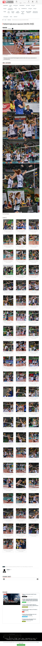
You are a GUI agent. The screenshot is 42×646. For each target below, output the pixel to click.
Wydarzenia (22, 5)
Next (37, 579)
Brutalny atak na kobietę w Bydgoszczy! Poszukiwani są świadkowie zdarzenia (30, 610)
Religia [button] (35, 9)
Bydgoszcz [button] (15, 6)
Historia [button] (30, 9)
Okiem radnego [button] (17, 12)
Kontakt (15, 16)
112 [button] (19, 9)
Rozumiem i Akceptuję (21, 644)
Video (11, 16)
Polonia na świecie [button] (22, 13)
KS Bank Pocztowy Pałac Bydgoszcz (22, 566)
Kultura (19, 638)
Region (23, 638)
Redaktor (9, 28)
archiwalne (30, 639)
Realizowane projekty (28, 12)
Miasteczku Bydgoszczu (35, 12)
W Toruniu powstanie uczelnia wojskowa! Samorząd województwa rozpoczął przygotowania (29, 619)
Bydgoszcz (6, 638)
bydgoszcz (6, 566)
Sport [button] (15, 9)
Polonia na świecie (9, 639)
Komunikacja (24, 8)
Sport (5, 19)
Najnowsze (5, 5)
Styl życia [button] (9, 12)
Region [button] (4, 9)
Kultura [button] (33, 6)
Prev (4, 579)
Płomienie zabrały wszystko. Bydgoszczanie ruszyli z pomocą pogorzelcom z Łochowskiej (30, 615)
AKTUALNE (28, 5)
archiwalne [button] (5, 17)
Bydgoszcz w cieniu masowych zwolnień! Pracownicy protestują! (29, 595)
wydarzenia (10, 566)
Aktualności (14, 566)
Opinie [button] (4, 12)
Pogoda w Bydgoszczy (10, 9)
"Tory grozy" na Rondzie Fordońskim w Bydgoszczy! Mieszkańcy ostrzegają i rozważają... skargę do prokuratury (30, 605)
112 (36, 638)
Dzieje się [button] (10, 6)
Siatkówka (9, 19)
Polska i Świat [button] (12, 12)
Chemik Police (30, 566)
